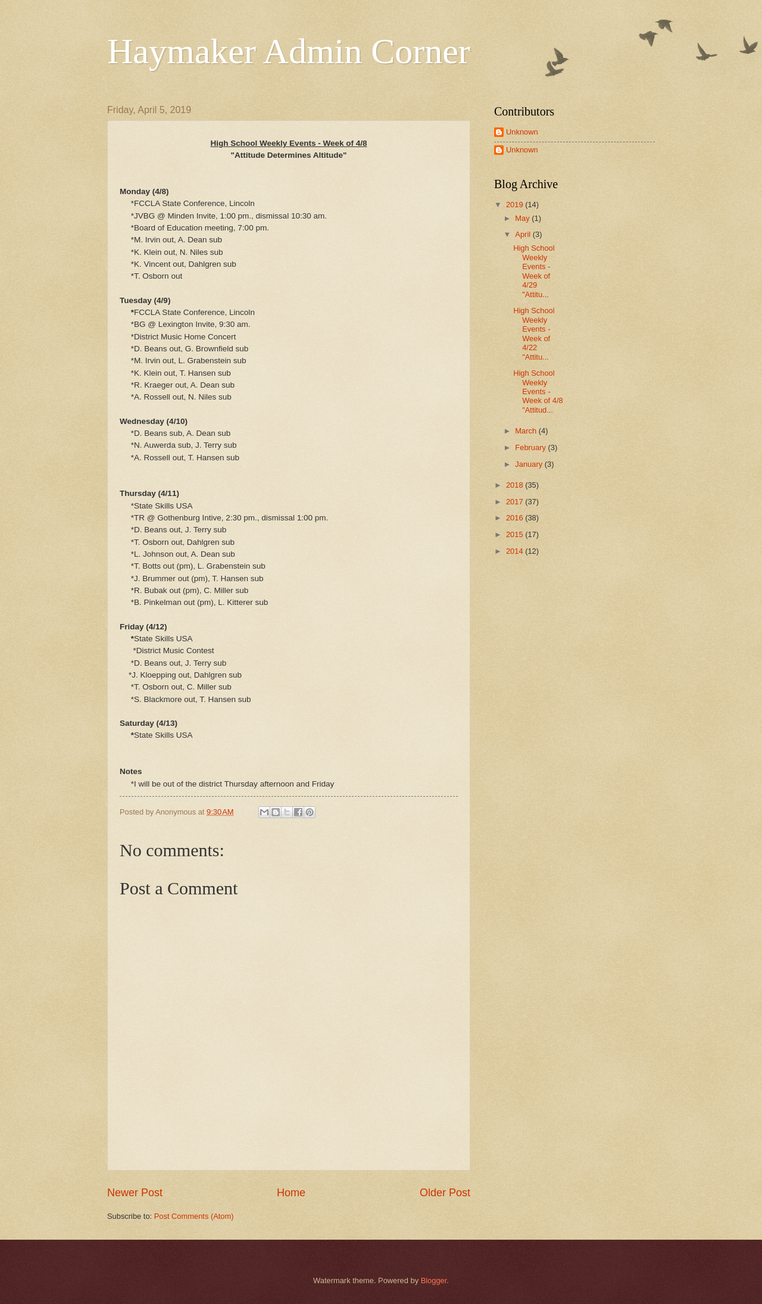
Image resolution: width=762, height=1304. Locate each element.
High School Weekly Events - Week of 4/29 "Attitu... (533, 271)
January (529, 464)
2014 (515, 551)
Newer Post (135, 1193)
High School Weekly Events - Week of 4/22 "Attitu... (533, 333)
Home (291, 1193)
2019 (515, 204)
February (531, 447)
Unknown (522, 131)
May (523, 218)
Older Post (445, 1193)
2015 (515, 534)
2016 (515, 517)
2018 (515, 485)
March (526, 430)
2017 (515, 501)
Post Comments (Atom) (194, 1216)
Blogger (434, 1280)
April (523, 234)
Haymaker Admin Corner (288, 51)
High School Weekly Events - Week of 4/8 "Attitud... (538, 391)
